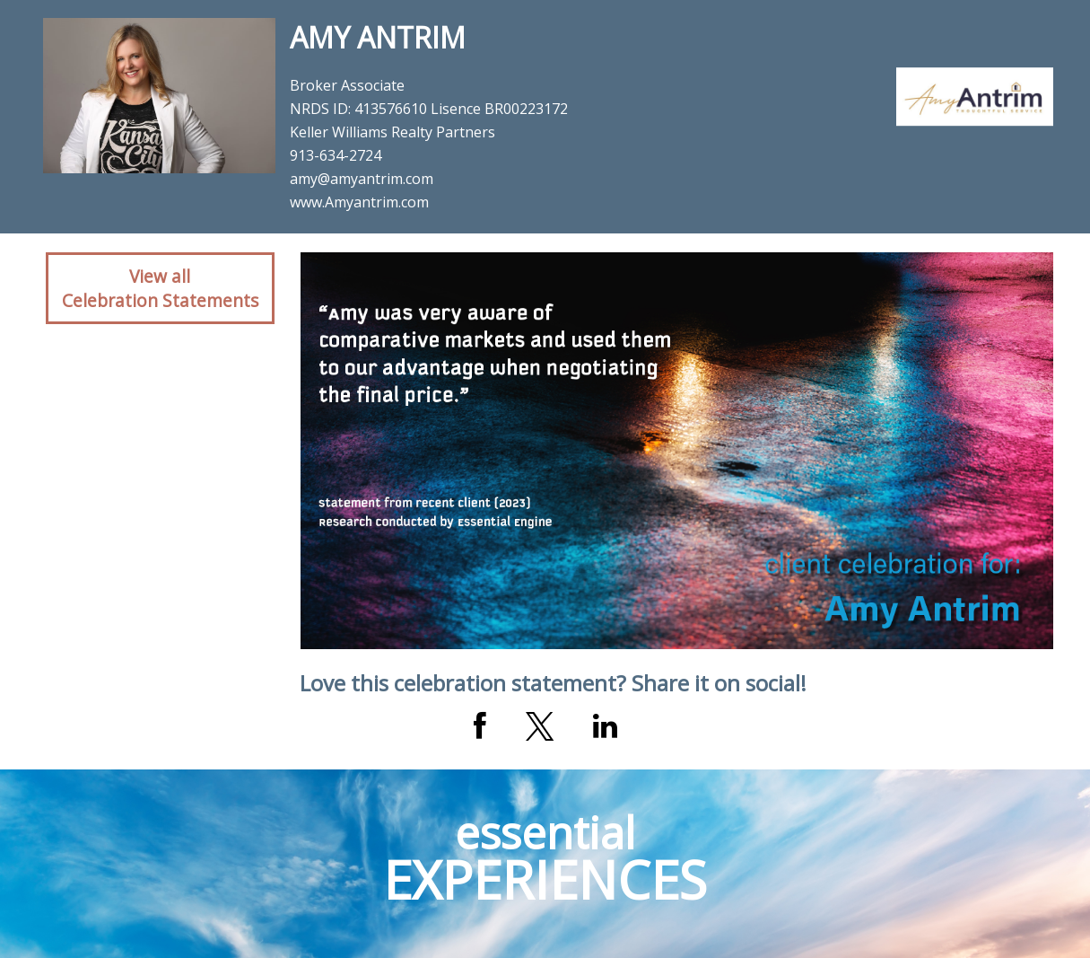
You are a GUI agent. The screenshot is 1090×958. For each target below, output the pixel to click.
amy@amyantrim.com (361, 179)
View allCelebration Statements (160, 288)
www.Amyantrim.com (359, 202)
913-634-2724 (335, 155)
